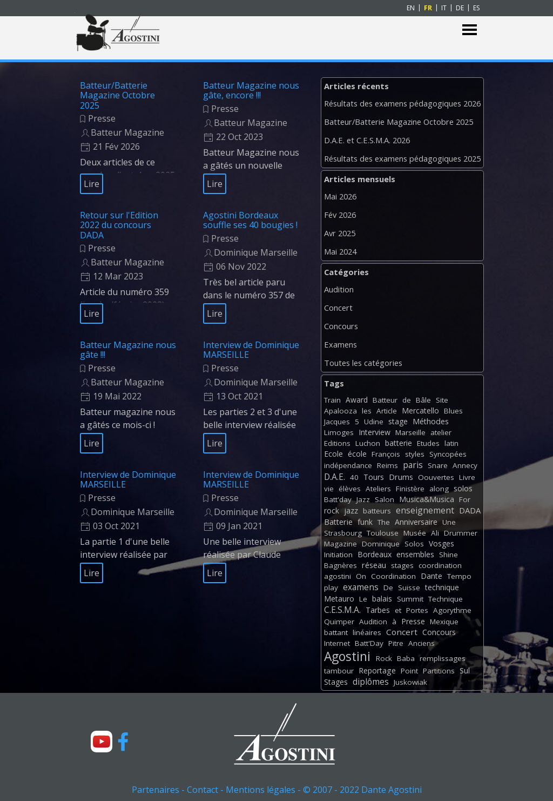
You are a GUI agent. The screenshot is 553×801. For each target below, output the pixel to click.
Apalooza (340, 411)
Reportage (377, 670)
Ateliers (378, 488)
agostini (337, 576)
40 (354, 477)
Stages (336, 682)
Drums (401, 477)
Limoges (339, 432)
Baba (406, 658)
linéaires (367, 632)
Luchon (367, 443)
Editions (337, 443)
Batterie (338, 522)
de (406, 400)
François (386, 454)
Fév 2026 (340, 214)
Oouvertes (436, 477)
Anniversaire (416, 522)
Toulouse (383, 533)
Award (357, 400)
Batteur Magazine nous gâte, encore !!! (251, 90)
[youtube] (101, 741)
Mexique (444, 621)
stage (398, 421)
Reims (387, 465)
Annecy (465, 465)
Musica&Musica (426, 499)
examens (361, 587)
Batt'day (338, 499)
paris (413, 465)
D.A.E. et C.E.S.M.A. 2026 (367, 140)
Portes (417, 610)
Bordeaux (375, 554)
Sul (465, 670)
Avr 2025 (339, 233)
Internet (337, 643)
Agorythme (452, 610)
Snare (438, 465)
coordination (440, 565)
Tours (373, 477)
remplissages (443, 658)
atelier (440, 432)
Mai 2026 (340, 196)
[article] (128, 137)
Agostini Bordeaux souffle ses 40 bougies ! (250, 220)
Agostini (347, 656)
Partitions (439, 671)
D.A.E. (334, 477)
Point (409, 671)
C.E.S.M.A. (342, 610)
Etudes (428, 443)
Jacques (337, 421)
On (361, 576)
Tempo (459, 576)
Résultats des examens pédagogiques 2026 (402, 103)
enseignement (425, 510)
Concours (341, 326)
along (439, 488)
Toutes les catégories (363, 362)
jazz (351, 510)
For (464, 499)
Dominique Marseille (256, 252)
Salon (384, 499)
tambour (339, 671)
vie (329, 488)
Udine (373, 421)
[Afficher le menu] (469, 30)
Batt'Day (369, 643)
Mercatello (420, 410)
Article (386, 411)
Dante (431, 576)
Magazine (340, 544)
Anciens (421, 643)
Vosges (441, 543)
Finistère (410, 488)
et (398, 610)
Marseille (410, 432)
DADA (470, 510)
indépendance (348, 465)
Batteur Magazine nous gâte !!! (128, 350)
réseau (374, 565)
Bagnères (340, 565)
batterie (398, 443)
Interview (374, 432)
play (331, 587)
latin (451, 443)
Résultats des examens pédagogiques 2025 (402, 158)
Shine (448, 554)
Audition (339, 289)
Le (363, 599)
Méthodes (431, 421)
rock (331, 510)
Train (332, 400)
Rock (384, 658)
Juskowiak (410, 682)
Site (442, 400)
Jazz (363, 499)
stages (402, 565)
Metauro (339, 598)
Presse (102, 118)
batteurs (377, 511)
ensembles (415, 554)
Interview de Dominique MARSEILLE (251, 350)
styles (414, 454)
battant (336, 632)
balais (382, 598)
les (367, 411)
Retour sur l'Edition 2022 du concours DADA (119, 225)
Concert (338, 307)
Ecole (333, 454)
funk (365, 522)
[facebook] (123, 741)
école (357, 454)
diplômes (371, 681)
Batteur (385, 400)
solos (463, 488)
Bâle (423, 400)
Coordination (393, 576)
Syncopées (448, 454)
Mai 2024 (340, 251)
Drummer (460, 533)
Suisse (409, 587)
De (388, 587)
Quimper (339, 621)
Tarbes (378, 610)
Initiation (338, 554)
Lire (91, 184)
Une (449, 522)
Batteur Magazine (127, 132)
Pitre (395, 643)
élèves (350, 488)
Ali (435, 533)
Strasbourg (343, 533)
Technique (445, 599)
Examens (340, 344)
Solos (414, 544)
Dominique (381, 544)
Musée (414, 533)
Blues (453, 411)
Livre (467, 477)
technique (442, 587)
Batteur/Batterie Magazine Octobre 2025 (117, 95)
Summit (410, 599)
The (383, 522)
